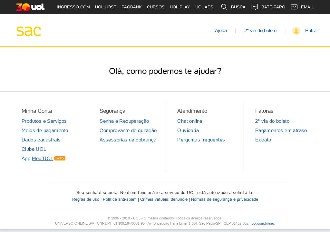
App (37, 158)
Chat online (189, 121)
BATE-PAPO (268, 7)
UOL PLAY (180, 7)
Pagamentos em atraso (281, 130)
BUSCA (233, 7)
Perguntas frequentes (201, 140)
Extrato (263, 140)
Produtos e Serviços (44, 121)
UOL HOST (105, 7)
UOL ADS (204, 7)
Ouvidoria (188, 130)
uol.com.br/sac (263, 223)
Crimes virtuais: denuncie (164, 199)
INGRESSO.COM (73, 7)
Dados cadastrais (41, 140)
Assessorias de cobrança (128, 140)
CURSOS (156, 7)
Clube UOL (34, 149)
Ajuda (221, 31)
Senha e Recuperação (124, 121)
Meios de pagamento (45, 130)
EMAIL (302, 7)
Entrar (311, 31)
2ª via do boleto (260, 31)
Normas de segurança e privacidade (224, 199)
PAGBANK (131, 7)
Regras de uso (85, 199)
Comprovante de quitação (128, 130)
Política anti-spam (120, 199)
